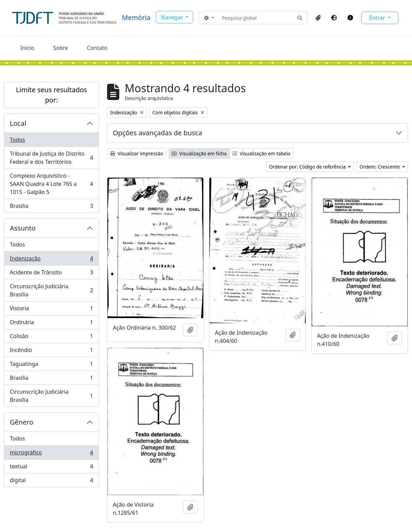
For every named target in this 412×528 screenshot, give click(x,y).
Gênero (21, 422)
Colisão (51, 337)
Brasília (51, 207)
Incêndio (51, 351)
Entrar (378, 17)
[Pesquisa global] (256, 17)
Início (27, 48)
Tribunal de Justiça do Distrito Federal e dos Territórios (51, 157)
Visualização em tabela (261, 153)
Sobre (60, 48)
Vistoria (51, 309)
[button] (318, 17)
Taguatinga (51, 365)
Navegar (172, 17)
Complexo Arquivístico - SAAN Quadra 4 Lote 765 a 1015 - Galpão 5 (51, 184)
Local (18, 123)
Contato (97, 48)
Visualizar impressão (136, 153)
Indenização (51, 260)
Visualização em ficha (199, 153)
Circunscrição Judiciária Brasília (51, 290)
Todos (17, 139)
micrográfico (51, 453)
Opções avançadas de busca (157, 132)
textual (51, 467)
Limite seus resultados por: (51, 94)
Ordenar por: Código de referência (308, 166)
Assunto (23, 228)
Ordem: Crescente (380, 166)
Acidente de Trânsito (51, 273)
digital (51, 481)
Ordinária (51, 323)
